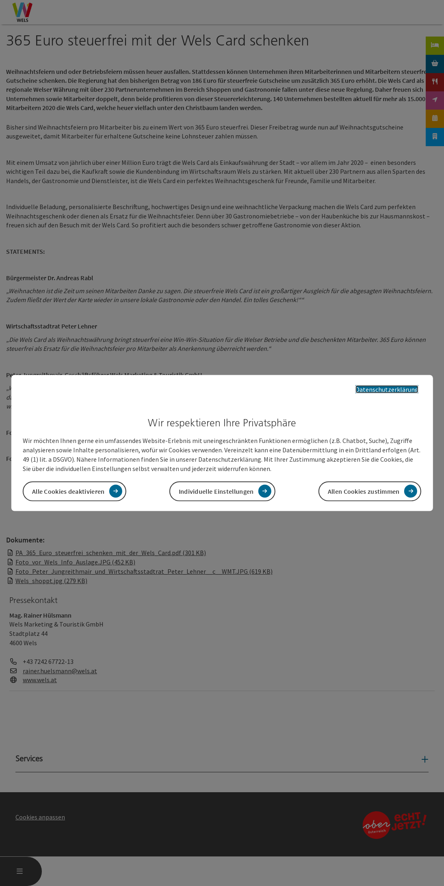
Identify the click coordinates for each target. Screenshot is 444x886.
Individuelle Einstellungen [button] (216, 491)
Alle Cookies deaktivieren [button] (68, 491)
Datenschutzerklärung (386, 389)
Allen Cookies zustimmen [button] (364, 491)
